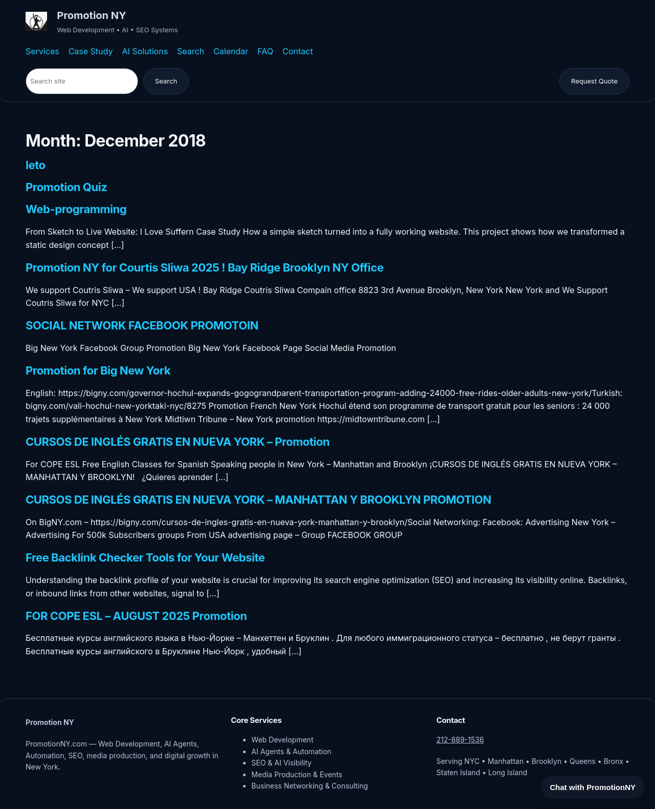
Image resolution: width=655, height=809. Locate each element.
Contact (297, 51)
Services (42, 51)
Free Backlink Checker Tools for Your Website (145, 558)
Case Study (91, 51)
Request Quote (594, 81)
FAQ (265, 51)
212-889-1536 (460, 739)
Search (190, 51)
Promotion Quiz (66, 187)
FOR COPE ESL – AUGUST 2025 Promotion (136, 616)
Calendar (230, 51)
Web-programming (76, 209)
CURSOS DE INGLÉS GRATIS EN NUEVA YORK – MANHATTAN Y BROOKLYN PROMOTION (258, 500)
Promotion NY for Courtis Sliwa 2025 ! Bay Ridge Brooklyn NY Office (204, 268)
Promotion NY (91, 15)
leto (36, 165)
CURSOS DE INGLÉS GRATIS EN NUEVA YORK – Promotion (178, 442)
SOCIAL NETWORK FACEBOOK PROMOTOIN (142, 326)
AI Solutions (145, 51)
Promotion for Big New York (98, 371)
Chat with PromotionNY (593, 787)
